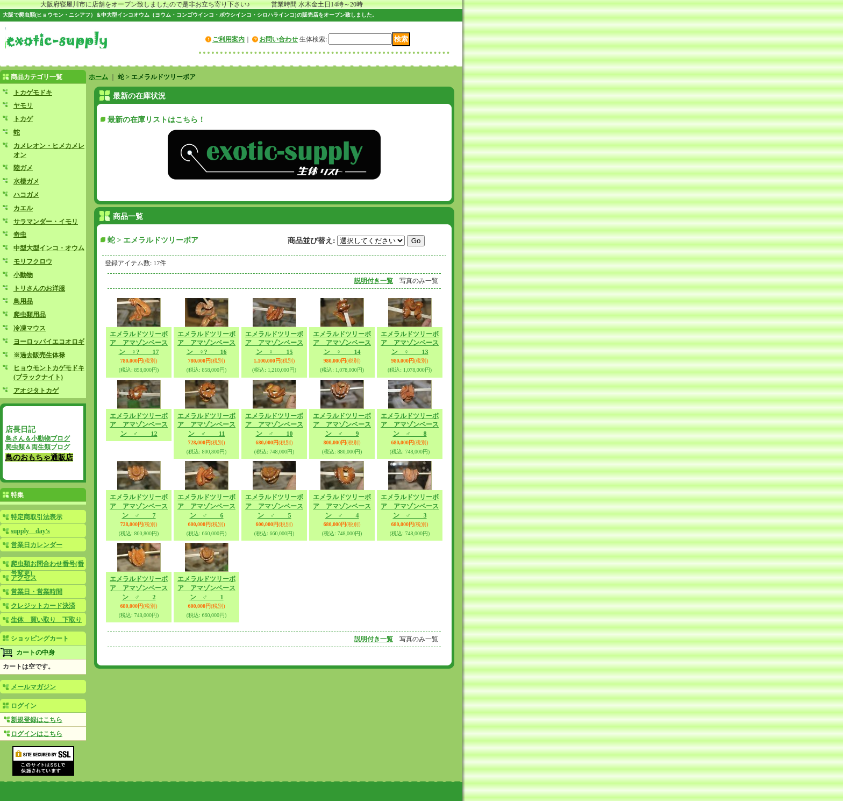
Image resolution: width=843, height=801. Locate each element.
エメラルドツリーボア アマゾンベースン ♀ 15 (274, 343)
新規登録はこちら (36, 720)
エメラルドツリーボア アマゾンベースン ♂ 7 (139, 506)
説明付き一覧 (373, 281)
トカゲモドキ (32, 92)
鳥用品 (23, 301)
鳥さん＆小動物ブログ (37, 438)
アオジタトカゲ (36, 390)
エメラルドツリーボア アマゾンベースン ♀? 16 (206, 343)
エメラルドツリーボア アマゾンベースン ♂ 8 (410, 425)
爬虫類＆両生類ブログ (37, 447)
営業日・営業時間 (36, 592)
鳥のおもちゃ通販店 (39, 457)
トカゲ (23, 119)
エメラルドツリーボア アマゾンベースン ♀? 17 (139, 343)
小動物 (23, 275)
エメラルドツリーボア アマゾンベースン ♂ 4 (342, 506)
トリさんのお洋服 (39, 288)
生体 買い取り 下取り (46, 619)
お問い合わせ (278, 39)
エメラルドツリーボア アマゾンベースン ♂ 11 (206, 425)
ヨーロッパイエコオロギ (48, 341)
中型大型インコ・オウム (48, 248)
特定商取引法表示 (36, 517)
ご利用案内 (228, 39)
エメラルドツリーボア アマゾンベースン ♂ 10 (274, 425)
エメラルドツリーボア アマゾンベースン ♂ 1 (206, 588)
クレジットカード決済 (43, 605)
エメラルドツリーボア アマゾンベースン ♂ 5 (274, 506)
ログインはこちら (36, 734)
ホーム (98, 77)
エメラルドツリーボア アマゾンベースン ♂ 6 (206, 506)
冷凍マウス (29, 328)
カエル (23, 208)
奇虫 (19, 234)
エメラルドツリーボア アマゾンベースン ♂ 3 (410, 506)
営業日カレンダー (36, 545)
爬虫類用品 (29, 314)
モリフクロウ (32, 261)
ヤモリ (23, 105)
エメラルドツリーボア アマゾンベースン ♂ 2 (139, 588)
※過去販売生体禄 (39, 355)
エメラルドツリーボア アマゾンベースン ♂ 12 (139, 425)
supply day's (30, 531)
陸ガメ (23, 168)
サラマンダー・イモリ (45, 221)
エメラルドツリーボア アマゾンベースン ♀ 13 (410, 343)
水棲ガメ (26, 181)
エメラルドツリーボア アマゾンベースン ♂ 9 (342, 425)
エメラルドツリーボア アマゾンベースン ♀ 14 (342, 343)
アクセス (24, 578)
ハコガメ (26, 195)
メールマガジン (33, 687)
